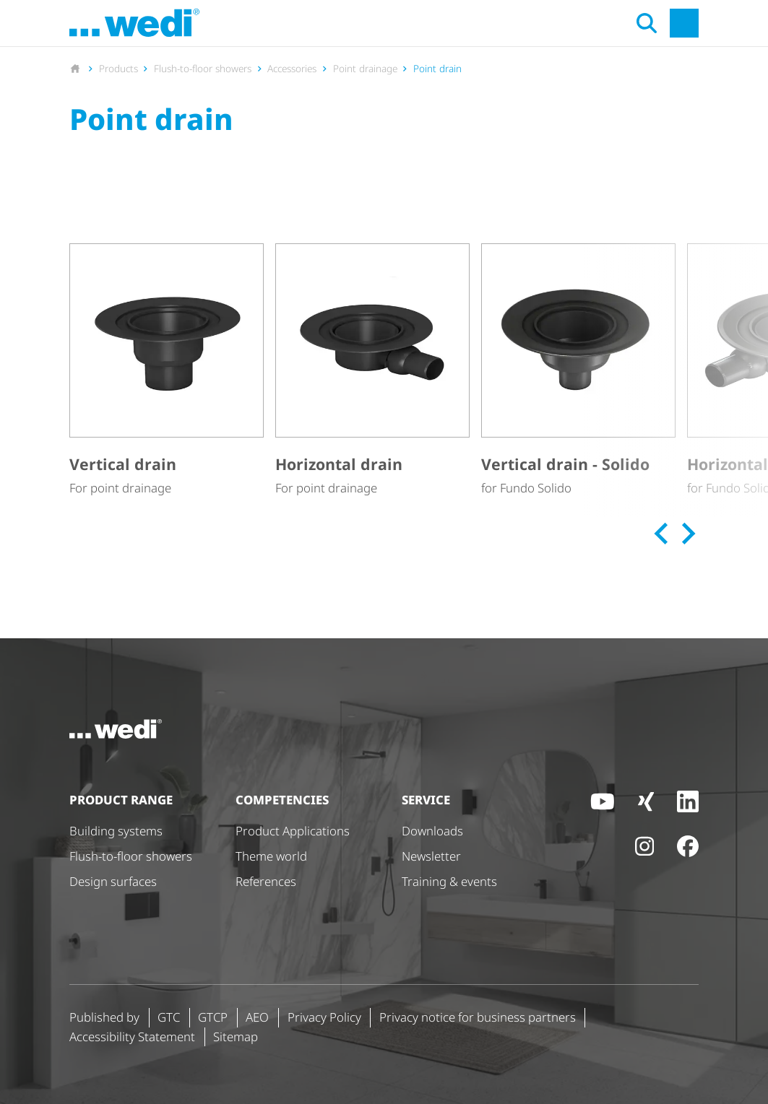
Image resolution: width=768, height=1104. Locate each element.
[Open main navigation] (684, 23)
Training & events (449, 881)
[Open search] (646, 23)
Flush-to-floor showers (130, 856)
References (266, 881)
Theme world (271, 856)
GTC (169, 1017)
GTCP (213, 1017)
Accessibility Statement (132, 1036)
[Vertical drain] (166, 370)
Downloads (432, 830)
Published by (104, 1017)
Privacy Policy (324, 1017)
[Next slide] (686, 533)
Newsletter (431, 856)
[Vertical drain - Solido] (578, 370)
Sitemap (235, 1036)
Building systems (116, 830)
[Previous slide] (662, 533)
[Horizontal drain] (372, 370)
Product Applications (293, 830)
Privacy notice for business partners (477, 1017)
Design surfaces (113, 881)
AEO (257, 1017)
